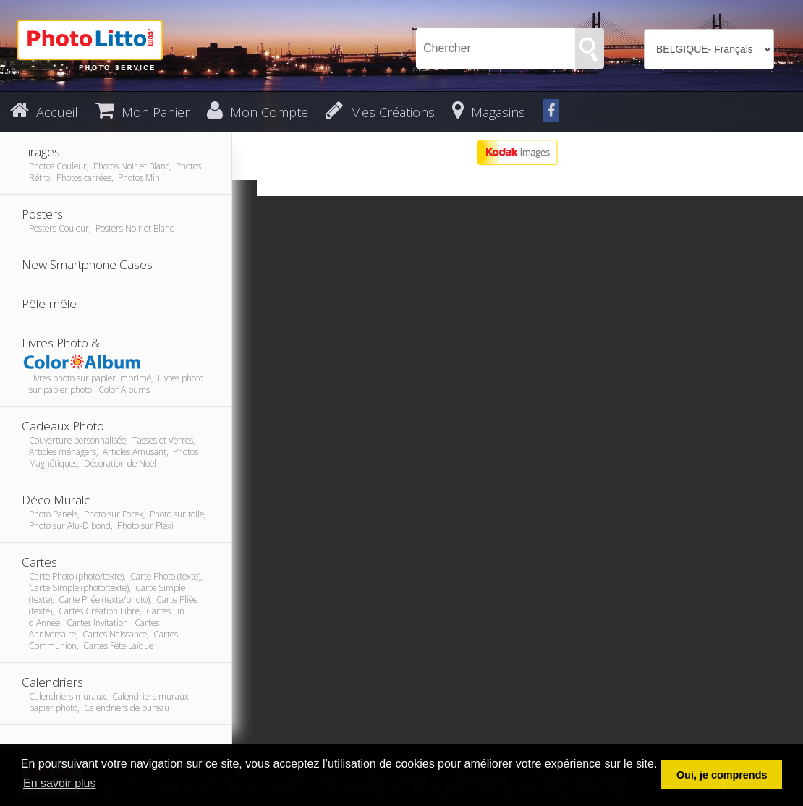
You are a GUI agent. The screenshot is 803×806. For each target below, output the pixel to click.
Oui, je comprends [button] (722, 775)
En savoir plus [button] (59, 783)
